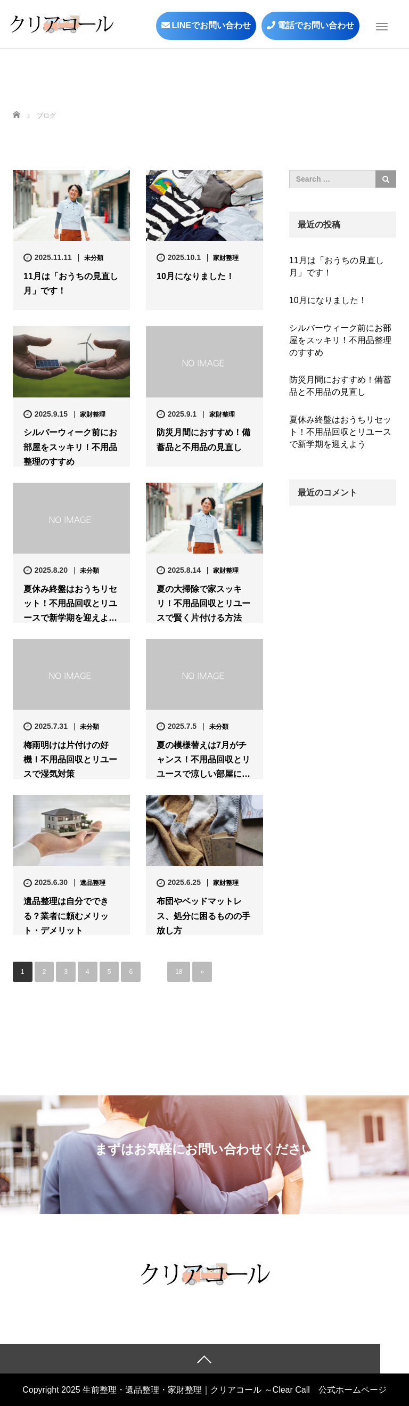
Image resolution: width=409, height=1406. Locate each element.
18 (178, 972)
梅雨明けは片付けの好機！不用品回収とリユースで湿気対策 (70, 759)
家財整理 (226, 258)
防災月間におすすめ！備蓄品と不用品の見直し (203, 439)
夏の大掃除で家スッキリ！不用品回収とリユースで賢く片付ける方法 (203, 603)
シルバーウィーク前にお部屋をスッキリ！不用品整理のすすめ (70, 447)
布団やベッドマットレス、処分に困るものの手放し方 (203, 915)
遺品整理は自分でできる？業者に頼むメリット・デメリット (66, 915)
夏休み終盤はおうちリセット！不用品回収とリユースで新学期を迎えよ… (70, 603)
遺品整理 (92, 883)
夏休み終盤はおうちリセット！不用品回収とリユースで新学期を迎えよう (340, 432)
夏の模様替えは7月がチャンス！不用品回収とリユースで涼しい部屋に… (203, 759)
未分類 (93, 258)
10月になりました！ (195, 276)
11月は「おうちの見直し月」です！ (70, 283)
